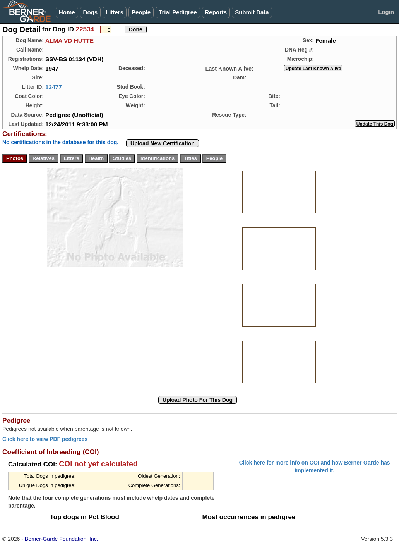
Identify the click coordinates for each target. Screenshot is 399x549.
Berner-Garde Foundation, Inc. (61, 539)
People (141, 12)
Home (67, 12)
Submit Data (252, 12)
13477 (53, 87)
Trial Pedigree (178, 12)
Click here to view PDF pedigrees (44, 439)
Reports (216, 12)
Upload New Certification (162, 143)
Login (386, 12)
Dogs (90, 12)
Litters (114, 12)
